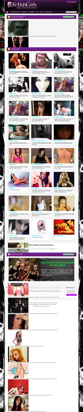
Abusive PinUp (59, 93)
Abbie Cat (12, 93)
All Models (68, 16)
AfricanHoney (58, 164)
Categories (31, 11)
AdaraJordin (36, 117)
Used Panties (48, 11)
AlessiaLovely (58, 235)
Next (53, 248)
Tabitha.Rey (20, 27)
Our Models (24, 11)
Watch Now (67, 254)
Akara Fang (13, 235)
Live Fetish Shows (14, 11)
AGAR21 (12, 188)
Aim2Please (13, 212)
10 (50, 248)
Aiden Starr (58, 188)
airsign (56, 212)
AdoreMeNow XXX (60, 141)
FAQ (37, 11)
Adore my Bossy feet (38, 141)
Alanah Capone (37, 235)
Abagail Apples (59, 69)
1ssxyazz (35, 69)
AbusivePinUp (13, 117)
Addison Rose (58, 117)
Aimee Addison (36, 212)
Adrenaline (12, 164)
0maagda (12, 69)
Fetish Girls (15, 49)
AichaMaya (35, 188)
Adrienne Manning (37, 164)
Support (41, 11)
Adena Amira (13, 141)
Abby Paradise (36, 93)
